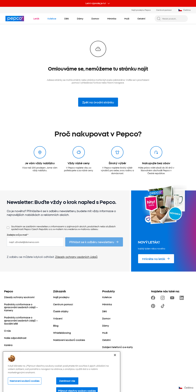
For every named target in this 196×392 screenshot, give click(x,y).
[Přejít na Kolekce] (51, 18)
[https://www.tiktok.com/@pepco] (163, 306)
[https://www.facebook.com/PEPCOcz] (153, 298)
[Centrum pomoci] (63, 304)
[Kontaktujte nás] (13, 352)
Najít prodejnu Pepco (141, 10)
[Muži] (104, 332)
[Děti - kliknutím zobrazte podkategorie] (66, 18)
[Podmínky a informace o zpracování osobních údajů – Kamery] (24, 307)
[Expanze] (9, 359)
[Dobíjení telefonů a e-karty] (117, 347)
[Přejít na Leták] (36, 18)
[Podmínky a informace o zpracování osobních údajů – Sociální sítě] (24, 320)
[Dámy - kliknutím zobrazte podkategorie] (80, 18)
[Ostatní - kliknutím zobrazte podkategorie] (141, 18)
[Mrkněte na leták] (156, 258)
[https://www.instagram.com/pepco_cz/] (163, 298)
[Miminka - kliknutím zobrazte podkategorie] (111, 18)
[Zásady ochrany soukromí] (19, 297)
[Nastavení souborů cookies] (69, 340)
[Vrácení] (57, 318)
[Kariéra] (8, 345)
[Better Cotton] (12, 373)
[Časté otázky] (60, 311)
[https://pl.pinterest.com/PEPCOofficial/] (153, 306)
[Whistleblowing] (62, 332)
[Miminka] (107, 304)
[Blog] (55, 325)
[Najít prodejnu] (61, 297)
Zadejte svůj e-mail (17, 234)
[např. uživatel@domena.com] (35, 242)
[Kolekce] (107, 297)
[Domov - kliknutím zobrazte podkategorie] (95, 18)
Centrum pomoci (164, 10)
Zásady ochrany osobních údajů (76, 257)
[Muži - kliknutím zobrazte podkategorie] (126, 18)
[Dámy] (105, 325)
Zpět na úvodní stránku (98, 102)
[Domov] (106, 318)
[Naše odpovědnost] (15, 338)
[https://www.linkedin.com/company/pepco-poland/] (182, 298)
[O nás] (7, 330)
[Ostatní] (106, 340)
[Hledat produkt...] (174, 18)
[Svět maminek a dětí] (16, 366)
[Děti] (104, 311)
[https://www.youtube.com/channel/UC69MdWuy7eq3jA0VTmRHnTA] (173, 298)
